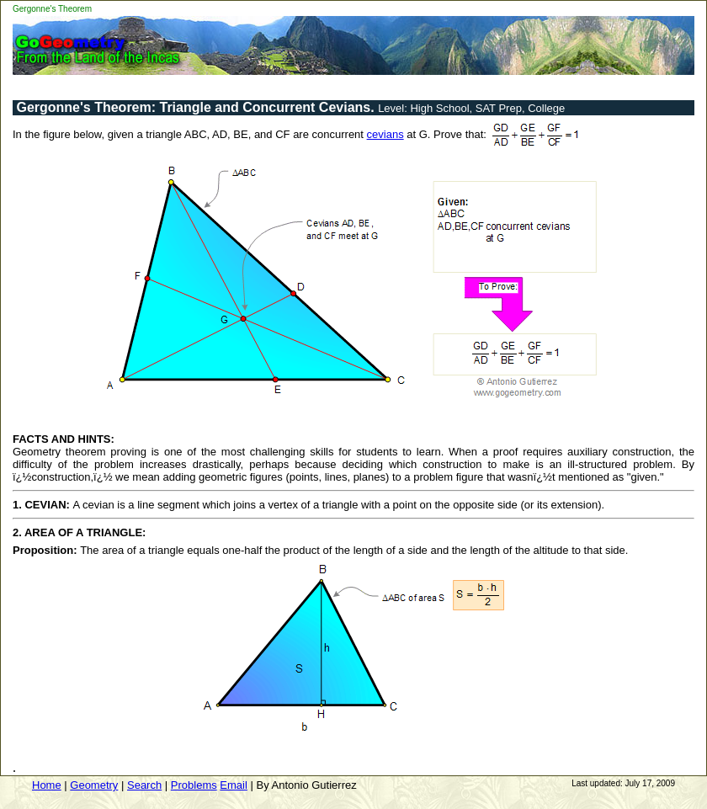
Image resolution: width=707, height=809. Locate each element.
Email (233, 785)
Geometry (94, 785)
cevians (385, 134)
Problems (194, 785)
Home (46, 785)
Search (144, 785)
